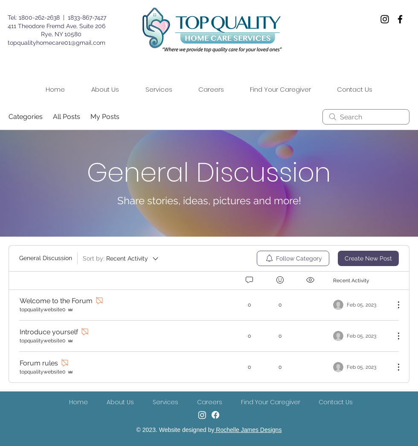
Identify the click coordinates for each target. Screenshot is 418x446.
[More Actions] (394, 305)
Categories (26, 117)
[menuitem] (293, 258)
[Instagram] (384, 19)
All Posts (66, 117)
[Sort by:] (121, 258)
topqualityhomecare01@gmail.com (56, 42)
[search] (365, 117)
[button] (158, 89)
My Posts (104, 117)
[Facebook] (400, 19)
